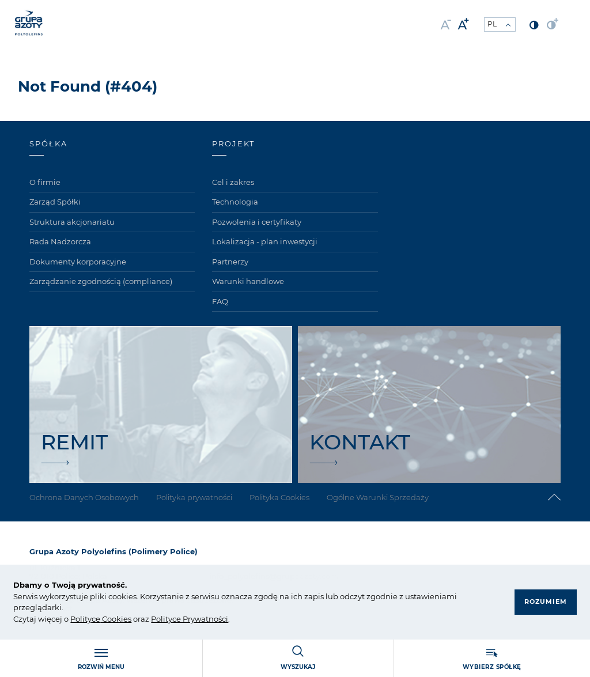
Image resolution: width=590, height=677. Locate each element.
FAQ (220, 301)
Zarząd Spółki (55, 201)
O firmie (44, 182)
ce (96, 618)
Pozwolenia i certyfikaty (256, 221)
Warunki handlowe (248, 281)
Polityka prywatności (194, 497)
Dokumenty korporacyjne (77, 261)
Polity (81, 618)
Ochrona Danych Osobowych (84, 497)
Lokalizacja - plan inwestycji (264, 241)
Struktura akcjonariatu (72, 221)
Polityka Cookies (279, 497)
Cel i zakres (233, 182)
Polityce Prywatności (189, 618)
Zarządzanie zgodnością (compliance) (100, 281)
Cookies (115, 618)
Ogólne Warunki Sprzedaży (378, 497)
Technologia (235, 201)
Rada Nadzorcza (60, 241)
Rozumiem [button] (545, 601)
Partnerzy (230, 261)
